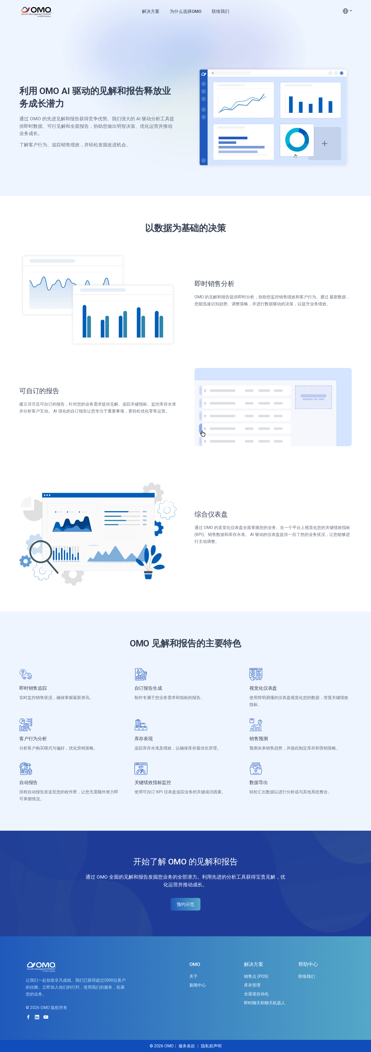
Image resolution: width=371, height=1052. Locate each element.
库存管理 (252, 985)
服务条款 (187, 1045)
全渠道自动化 (256, 993)
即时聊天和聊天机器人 (264, 1002)
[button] (347, 11)
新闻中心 (197, 985)
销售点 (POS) (256, 976)
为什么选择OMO (185, 11)
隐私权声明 (211, 1045)
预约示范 (185, 904)
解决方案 (150, 11)
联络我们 (220, 11)
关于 (193, 976)
